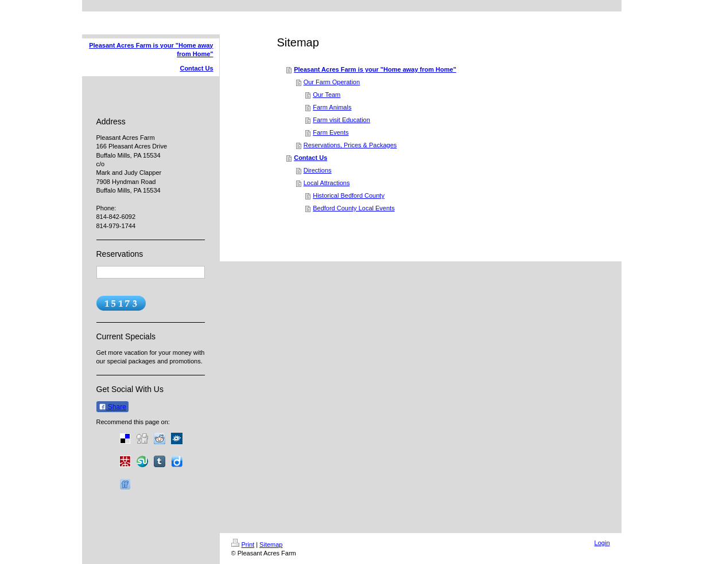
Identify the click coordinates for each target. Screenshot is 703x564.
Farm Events (330, 132)
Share (112, 407)
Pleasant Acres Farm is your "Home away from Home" (375, 69)
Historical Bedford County (348, 195)
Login (602, 542)
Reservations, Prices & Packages (350, 145)
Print (243, 544)
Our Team (326, 94)
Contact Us (310, 157)
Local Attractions (327, 182)
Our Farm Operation (332, 82)
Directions (318, 170)
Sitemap (270, 544)
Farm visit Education (341, 119)
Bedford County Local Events (353, 208)
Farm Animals (332, 107)
